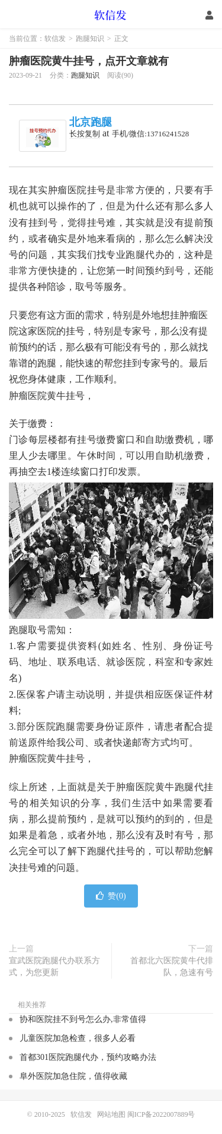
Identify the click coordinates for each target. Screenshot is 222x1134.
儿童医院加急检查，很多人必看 (78, 1038)
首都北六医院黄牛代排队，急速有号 (171, 966)
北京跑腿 (90, 122)
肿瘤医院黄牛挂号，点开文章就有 (89, 61)
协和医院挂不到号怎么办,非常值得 (83, 1019)
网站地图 (111, 1114)
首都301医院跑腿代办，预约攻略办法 (88, 1057)
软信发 (111, 15)
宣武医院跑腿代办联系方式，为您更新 (54, 966)
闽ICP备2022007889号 (161, 1114)
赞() (111, 896)
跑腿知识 (90, 38)
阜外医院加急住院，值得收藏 (73, 1076)
